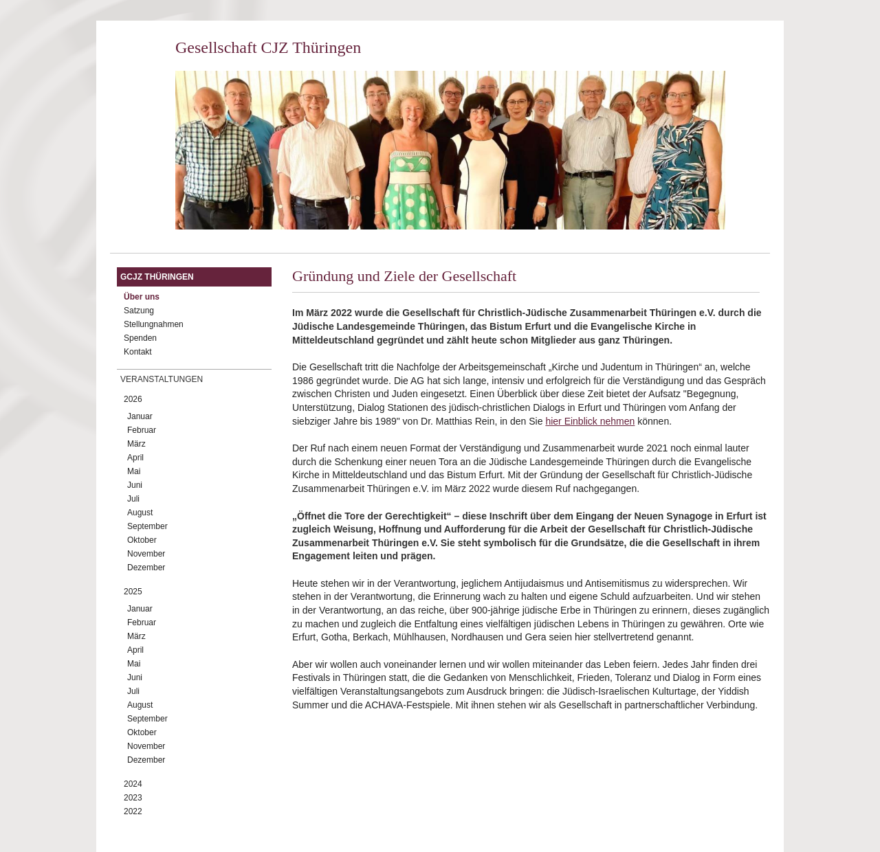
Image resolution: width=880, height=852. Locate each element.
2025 (133, 591)
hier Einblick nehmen (590, 421)
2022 (133, 811)
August (140, 512)
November (146, 554)
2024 (133, 784)
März (136, 444)
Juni (134, 485)
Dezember (146, 567)
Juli (133, 499)
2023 (133, 798)
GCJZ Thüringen (157, 277)
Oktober (142, 540)
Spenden (140, 338)
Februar (141, 430)
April (135, 457)
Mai (133, 471)
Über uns (142, 297)
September (147, 526)
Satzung (139, 310)
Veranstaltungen (161, 379)
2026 (133, 399)
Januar (140, 416)
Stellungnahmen (154, 324)
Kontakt (138, 352)
